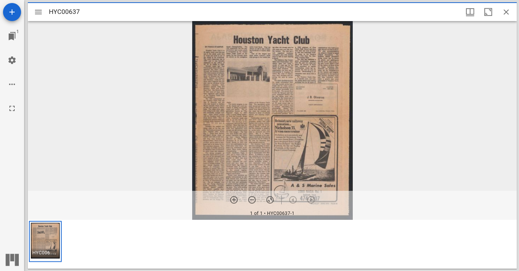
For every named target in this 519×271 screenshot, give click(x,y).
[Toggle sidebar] (38, 12)
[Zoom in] (234, 200)
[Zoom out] (252, 200)
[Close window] (506, 12)
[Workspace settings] (12, 60)
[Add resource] (12, 12)
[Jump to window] (12, 36)
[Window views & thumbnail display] (470, 12)
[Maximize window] (488, 12)
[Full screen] (12, 108)
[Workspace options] (12, 84)
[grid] (272, 244)
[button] (45, 241)
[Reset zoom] (270, 200)
